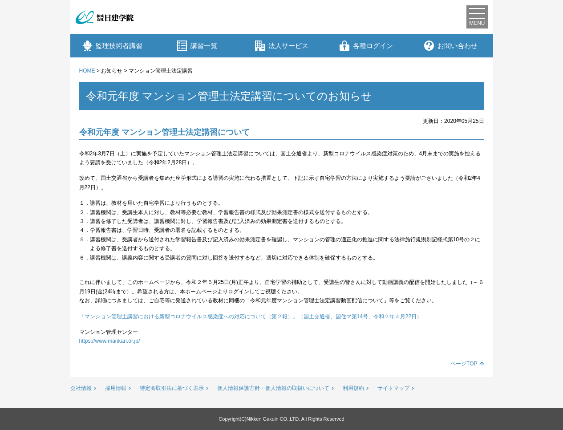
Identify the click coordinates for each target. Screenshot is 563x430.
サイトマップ (393, 388)
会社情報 (81, 388)
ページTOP (463, 364)
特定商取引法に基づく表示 (172, 388)
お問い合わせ (451, 46)
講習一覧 (197, 46)
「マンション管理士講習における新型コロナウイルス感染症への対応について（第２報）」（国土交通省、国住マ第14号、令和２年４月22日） (250, 316)
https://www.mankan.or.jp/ (109, 341)
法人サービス (281, 46)
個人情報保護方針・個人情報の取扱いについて (273, 388)
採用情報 (115, 388)
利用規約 (353, 388)
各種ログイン (366, 46)
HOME (87, 71)
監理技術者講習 (112, 46)
